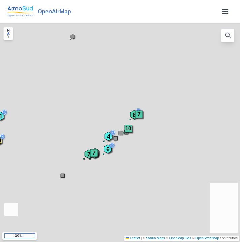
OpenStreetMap (207, 238)
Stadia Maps (155, 238)
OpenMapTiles (180, 238)
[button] (128, 128)
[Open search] (228, 35)
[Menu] (225, 11)
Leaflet (133, 238)
